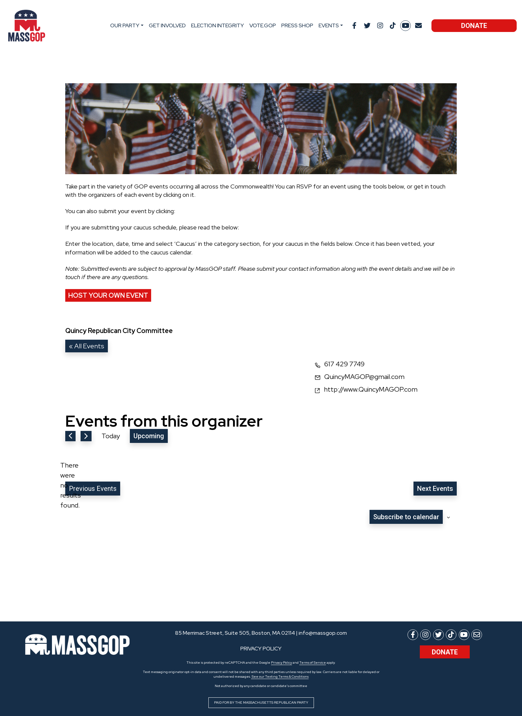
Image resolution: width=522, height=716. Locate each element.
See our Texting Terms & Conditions (280, 676)
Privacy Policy (281, 662)
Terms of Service (312, 662)
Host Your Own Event (108, 295)
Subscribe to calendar (406, 517)
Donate (474, 26)
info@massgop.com (323, 632)
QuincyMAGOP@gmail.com (364, 376)
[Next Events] (86, 436)
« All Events (86, 346)
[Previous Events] (70, 436)
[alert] (70, 485)
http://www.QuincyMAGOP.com (370, 389)
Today (111, 436)
